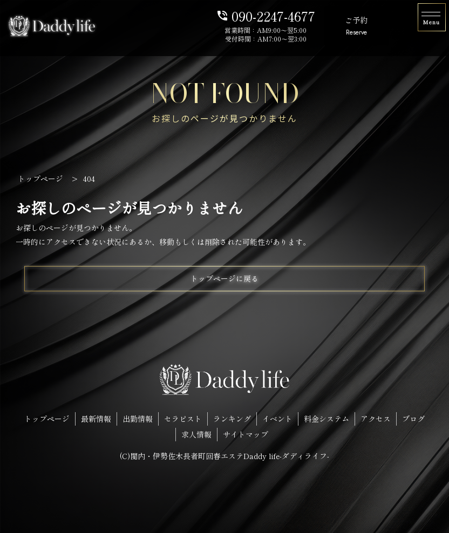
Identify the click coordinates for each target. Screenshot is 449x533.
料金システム (326, 418)
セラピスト (183, 418)
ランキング (232, 418)
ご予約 (356, 27)
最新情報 (96, 418)
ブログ (413, 418)
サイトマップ (245, 434)
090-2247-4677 (265, 15)
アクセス (375, 418)
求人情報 (196, 434)
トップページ (47, 418)
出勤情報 (138, 418)
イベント (277, 418)
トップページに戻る (224, 278)
